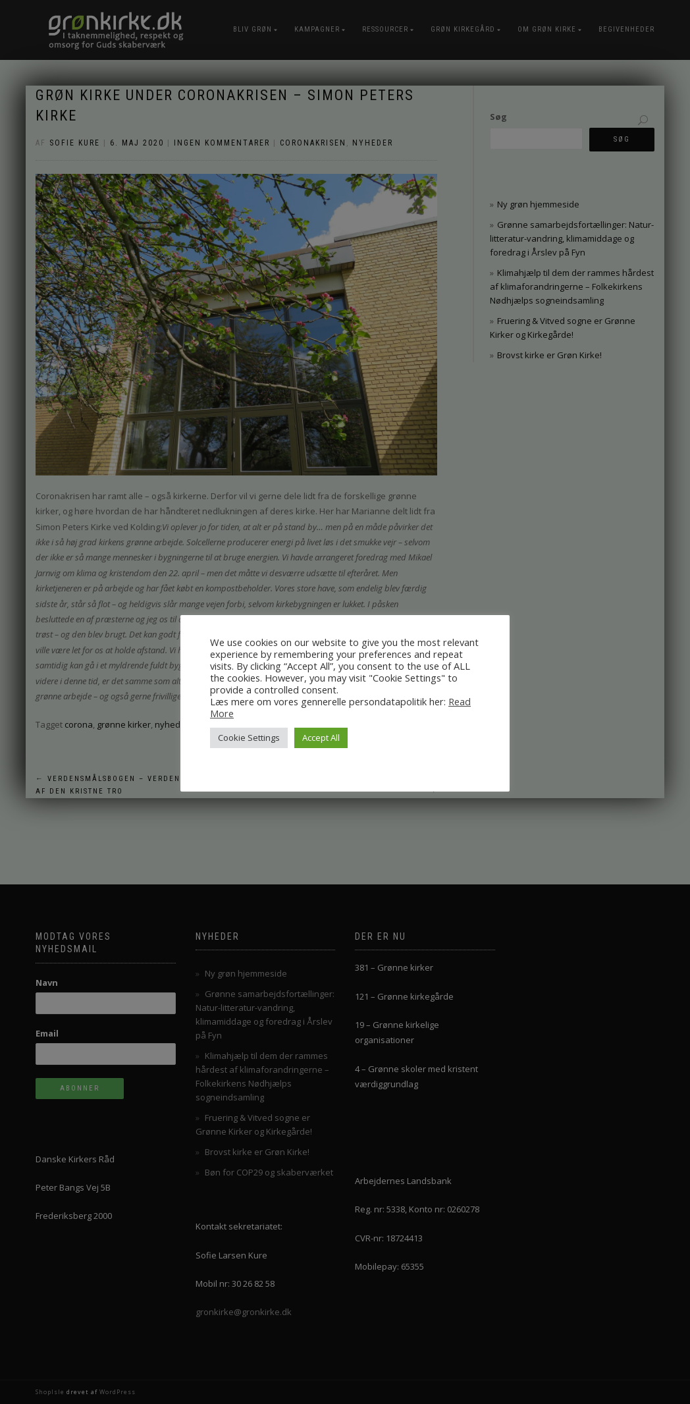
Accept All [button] (321, 737)
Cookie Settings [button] (249, 737)
